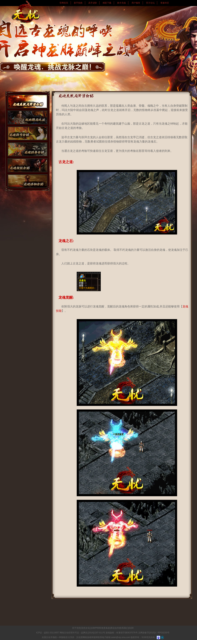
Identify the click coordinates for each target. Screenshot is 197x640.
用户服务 (136, 3)
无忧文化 (85, 628)
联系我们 (124, 628)
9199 (131, 628)
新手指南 (78, 3)
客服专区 (164, 3)
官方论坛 (150, 3)
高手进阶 (92, 3)
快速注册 (191, 125)
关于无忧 (76, 628)
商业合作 (114, 628)
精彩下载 (107, 3)
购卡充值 (121, 3)
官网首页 (64, 3)
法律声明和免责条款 (100, 628)
